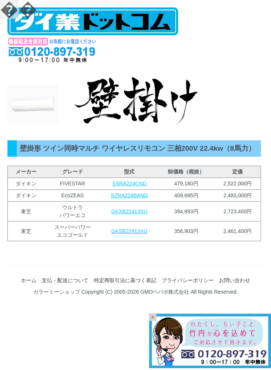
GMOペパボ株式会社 (164, 292)
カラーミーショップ (56, 292)
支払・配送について (65, 280)
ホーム (28, 280)
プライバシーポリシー (188, 280)
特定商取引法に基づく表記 (125, 280)
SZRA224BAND (129, 195)
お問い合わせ (234, 280)
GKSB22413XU (129, 231)
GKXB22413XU (129, 211)
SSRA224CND (129, 183)
